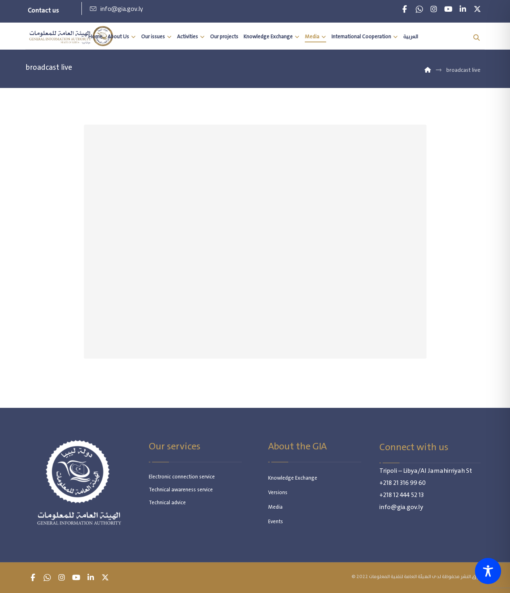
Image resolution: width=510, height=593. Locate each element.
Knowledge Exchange (292, 478)
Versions (277, 493)
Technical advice (167, 503)
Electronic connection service (182, 477)
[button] (405, 9)
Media (275, 507)
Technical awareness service (181, 490)
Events (275, 522)
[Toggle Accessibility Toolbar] (488, 571)
